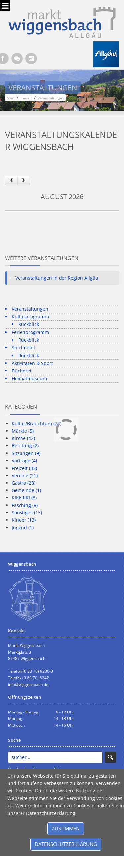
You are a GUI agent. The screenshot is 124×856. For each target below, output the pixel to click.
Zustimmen (66, 828)
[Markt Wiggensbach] (62, 22)
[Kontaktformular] (17, 58)
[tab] (62, 278)
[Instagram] (31, 58)
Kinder (24, 520)
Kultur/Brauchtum (36, 423)
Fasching (25, 505)
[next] (23, 180)
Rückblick (28, 324)
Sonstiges (27, 512)
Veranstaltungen (30, 309)
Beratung (25, 445)
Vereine (25, 475)
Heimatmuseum (29, 378)
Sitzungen (26, 453)
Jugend (23, 527)
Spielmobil (23, 347)
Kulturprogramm (30, 317)
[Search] (55, 757)
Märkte (23, 431)
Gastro (23, 483)
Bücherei (21, 371)
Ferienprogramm (30, 332)
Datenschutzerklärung (66, 844)
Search (110, 757)
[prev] (11, 180)
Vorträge (24, 460)
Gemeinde (26, 490)
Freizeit (24, 468)
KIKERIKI (24, 497)
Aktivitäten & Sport (32, 363)
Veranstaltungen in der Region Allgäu (56, 278)
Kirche (23, 438)
